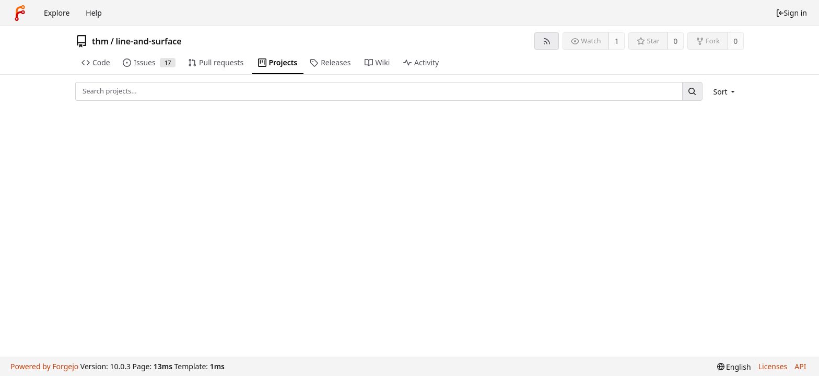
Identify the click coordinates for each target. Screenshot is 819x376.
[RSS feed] (546, 41)
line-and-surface (148, 41)
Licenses (773, 366)
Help (94, 13)
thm (100, 41)
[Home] (19, 13)
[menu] (725, 92)
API (800, 366)
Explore (56, 13)
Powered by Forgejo (44, 366)
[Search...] (692, 91)
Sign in (791, 13)
